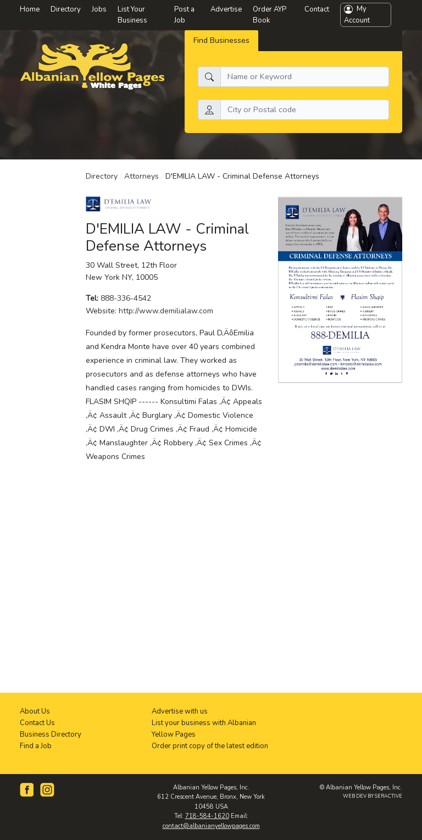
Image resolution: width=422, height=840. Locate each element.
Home (30, 9)
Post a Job (184, 15)
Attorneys (141, 176)
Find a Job (36, 746)
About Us (35, 711)
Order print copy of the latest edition (210, 746)
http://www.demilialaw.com (166, 311)
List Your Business (132, 15)
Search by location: (232, 92)
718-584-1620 (207, 816)
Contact (316, 9)
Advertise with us (180, 711)
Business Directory (50, 734)
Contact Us (37, 723)
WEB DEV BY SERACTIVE (372, 796)
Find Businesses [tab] (221, 40)
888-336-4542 (126, 298)
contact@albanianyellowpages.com (211, 826)
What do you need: (232, 59)
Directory (102, 176)
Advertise (226, 9)
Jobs (99, 9)
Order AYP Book (269, 15)
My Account (357, 14)
